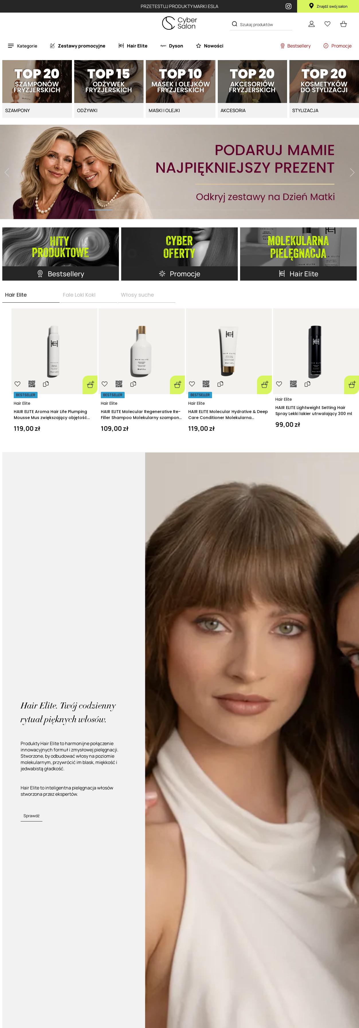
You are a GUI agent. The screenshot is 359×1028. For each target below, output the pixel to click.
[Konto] (311, 23)
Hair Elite (22, 403)
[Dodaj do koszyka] (90, 385)
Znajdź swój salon (328, 6)
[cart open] (343, 23)
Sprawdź (31, 815)
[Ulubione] (327, 23)
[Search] (235, 24)
